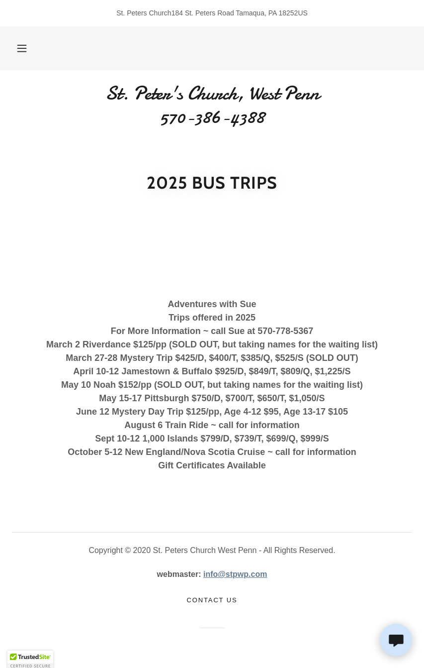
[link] (212, 120)
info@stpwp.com (235, 574)
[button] (29, 48)
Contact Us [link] (212, 600)
